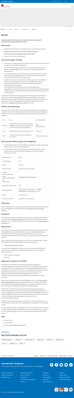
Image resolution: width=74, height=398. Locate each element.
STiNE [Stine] (59, 1)
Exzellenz (45, 375)
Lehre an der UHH (25, 375)
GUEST (21, 343)
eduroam (12, 343)
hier (26, 42)
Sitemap (70, 356)
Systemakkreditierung (71, 388)
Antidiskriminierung (64, 379)
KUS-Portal (54, 1)
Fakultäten (45, 379)
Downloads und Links (18, 219)
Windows (18, 340)
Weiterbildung (5, 377)
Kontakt (61, 373)
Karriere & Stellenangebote (28, 379)
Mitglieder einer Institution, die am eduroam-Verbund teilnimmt (21, 51)
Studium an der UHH (6, 373)
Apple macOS (29, 340)
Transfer (23, 382)
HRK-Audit (65, 389)
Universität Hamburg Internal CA (27, 177)
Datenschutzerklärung (52, 356)
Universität (46, 373)
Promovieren (24, 377)
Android (49, 340)
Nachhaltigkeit (46, 377)
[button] (65, 1)
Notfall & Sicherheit (64, 377)
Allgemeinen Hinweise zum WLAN (18, 103)
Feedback (36, 356)
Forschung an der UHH (26, 373)
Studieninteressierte (6, 375)
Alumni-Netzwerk (47, 382)
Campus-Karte (63, 375)
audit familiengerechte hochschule (56, 390)
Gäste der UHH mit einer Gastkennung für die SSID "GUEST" (19, 54)
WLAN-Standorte (6, 340)
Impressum (42, 356)
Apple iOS (39, 340)
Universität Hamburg (7, 1)
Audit (60, 388)
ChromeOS (59, 340)
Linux (3, 343)
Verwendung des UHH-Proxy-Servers (13, 245)
